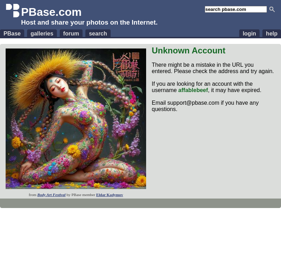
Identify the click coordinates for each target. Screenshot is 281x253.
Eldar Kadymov (109, 195)
